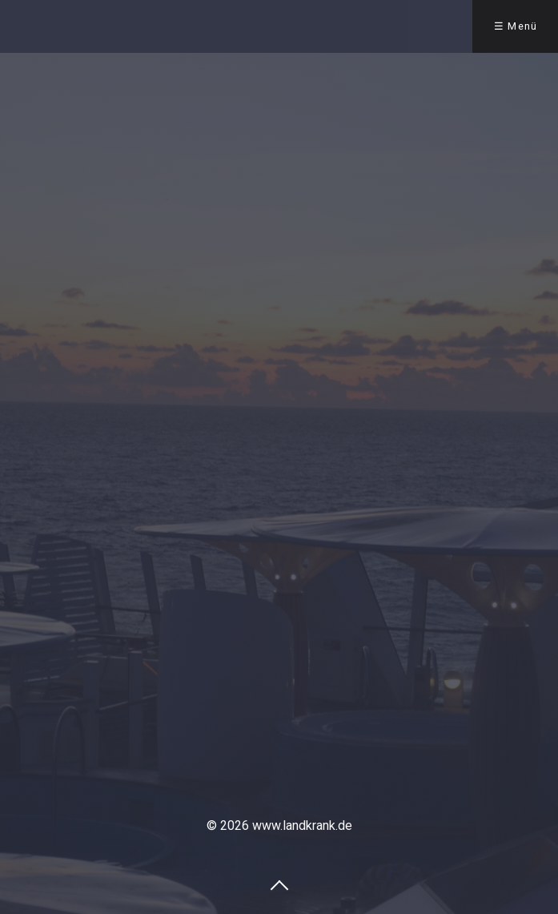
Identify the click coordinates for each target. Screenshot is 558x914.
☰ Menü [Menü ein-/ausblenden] (516, 26)
